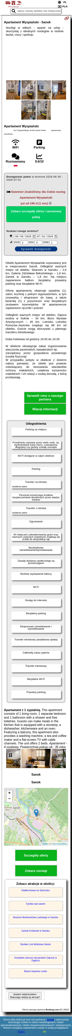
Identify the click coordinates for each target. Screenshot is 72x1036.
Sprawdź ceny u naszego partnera (45, 398)
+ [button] (9, 794)
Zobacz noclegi (36, 871)
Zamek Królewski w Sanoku (36, 931)
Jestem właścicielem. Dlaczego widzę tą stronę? (25, 996)
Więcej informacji (45, 409)
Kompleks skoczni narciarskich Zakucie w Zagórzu (35, 959)
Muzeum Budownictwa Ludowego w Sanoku (35, 918)
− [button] (9, 799)
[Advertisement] (36, 58)
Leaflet (45, 844)
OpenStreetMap (59, 844)
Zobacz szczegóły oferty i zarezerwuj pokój (36, 214)
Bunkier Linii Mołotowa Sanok (36, 945)
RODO (21, 1031)
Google (50, 1019)
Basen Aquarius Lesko (35, 972)
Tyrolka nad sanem (35, 904)
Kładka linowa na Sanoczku (36, 891)
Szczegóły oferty (36, 855)
